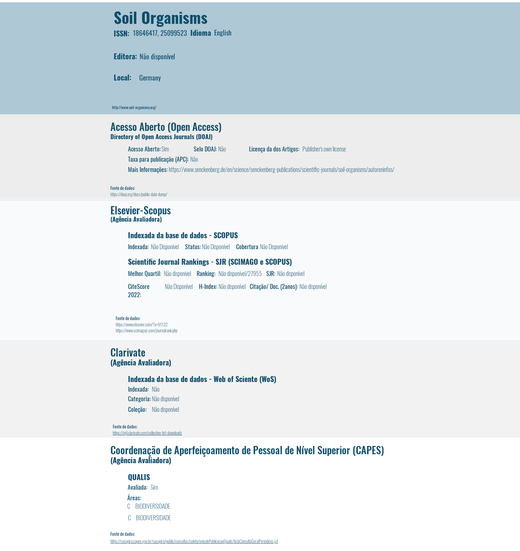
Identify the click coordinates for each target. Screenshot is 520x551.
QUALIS (139, 476)
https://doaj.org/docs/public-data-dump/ (138, 194)
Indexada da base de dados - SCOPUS (183, 235)
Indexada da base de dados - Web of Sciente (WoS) (202, 378)
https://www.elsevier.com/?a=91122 (141, 324)
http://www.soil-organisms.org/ (134, 107)
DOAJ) (205, 136)
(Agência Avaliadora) (136, 219)
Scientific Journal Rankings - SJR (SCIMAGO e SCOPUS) (210, 261)
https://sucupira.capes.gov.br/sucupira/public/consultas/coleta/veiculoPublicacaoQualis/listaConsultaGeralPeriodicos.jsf (194, 541)
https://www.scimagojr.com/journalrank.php (146, 330)
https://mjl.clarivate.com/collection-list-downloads (147, 432)
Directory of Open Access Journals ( (154, 136)
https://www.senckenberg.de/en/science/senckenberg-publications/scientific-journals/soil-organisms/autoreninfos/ (281, 169)
